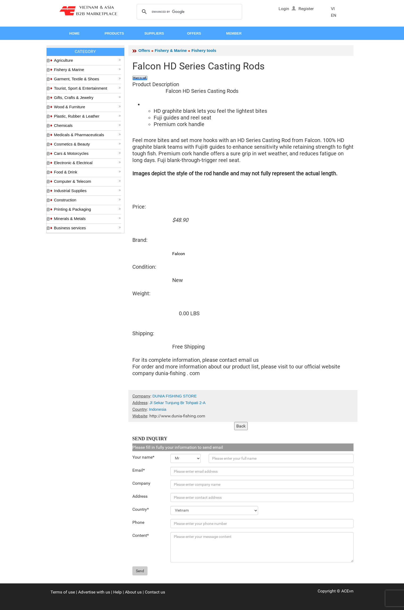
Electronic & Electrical (87, 162)
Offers (144, 50)
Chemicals (87, 125)
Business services (87, 228)
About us (133, 592)
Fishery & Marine (87, 69)
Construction (87, 200)
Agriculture (87, 60)
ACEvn (347, 591)
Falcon (178, 253)
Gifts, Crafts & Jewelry (87, 97)
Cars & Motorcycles (87, 153)
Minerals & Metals (87, 218)
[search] (188, 12)
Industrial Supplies (87, 190)
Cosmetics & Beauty (87, 144)
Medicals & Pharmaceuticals (87, 134)
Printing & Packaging (87, 209)
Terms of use (62, 592)
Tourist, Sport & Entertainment (87, 88)
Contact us (155, 592)
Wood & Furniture (87, 107)
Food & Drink (87, 172)
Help (117, 592)
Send (140, 571)
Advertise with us (94, 592)
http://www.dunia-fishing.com (177, 415)
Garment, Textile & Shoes (87, 79)
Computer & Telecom (87, 181)
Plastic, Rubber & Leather (87, 116)
